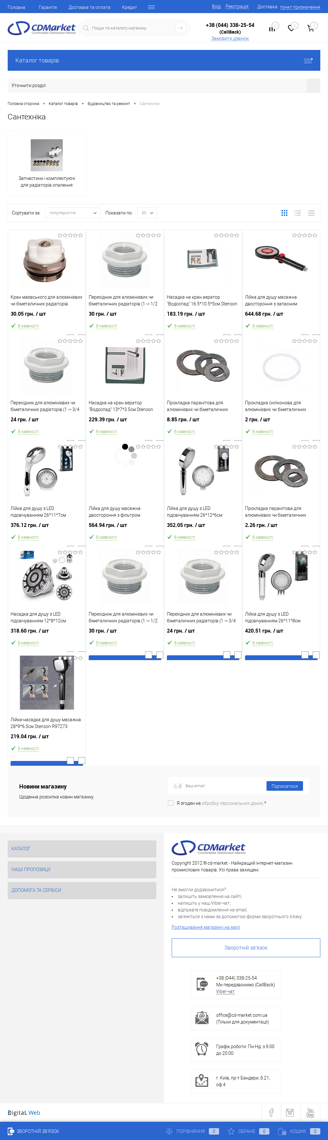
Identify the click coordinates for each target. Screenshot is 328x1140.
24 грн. (47, 424)
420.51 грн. (281, 636)
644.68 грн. (281, 319)
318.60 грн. (47, 636)
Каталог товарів (164, 60)
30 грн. (125, 319)
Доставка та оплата (90, 7)
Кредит (129, 7)
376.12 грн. (47, 530)
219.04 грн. (47, 741)
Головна (16, 7)
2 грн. (281, 424)
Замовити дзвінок (230, 38)
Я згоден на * (221, 803)
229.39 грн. (125, 424)
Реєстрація (237, 6)
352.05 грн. (203, 530)
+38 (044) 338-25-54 (230, 24)
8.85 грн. (203, 424)
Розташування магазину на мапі (206, 927)
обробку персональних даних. (233, 803)
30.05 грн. (47, 319)
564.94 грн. (125, 530)
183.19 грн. (203, 319)
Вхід (216, 6)
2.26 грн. (281, 530)
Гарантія (48, 7)
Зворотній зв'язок (246, 948)
